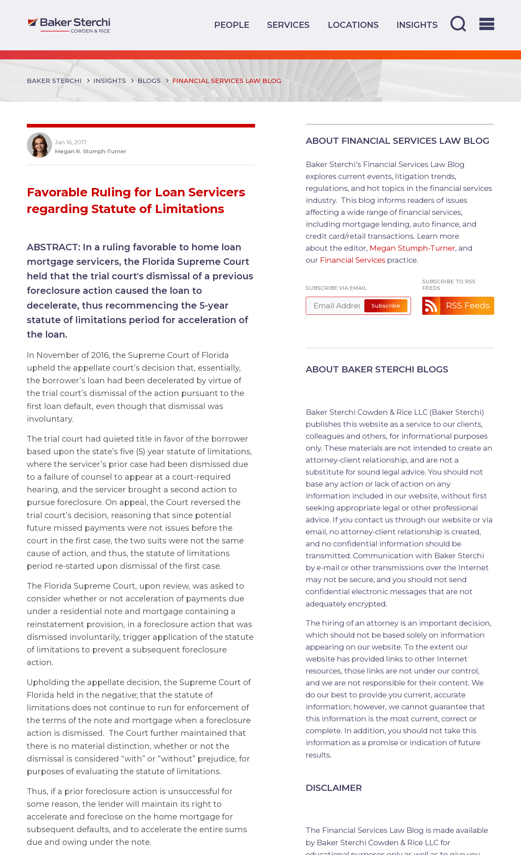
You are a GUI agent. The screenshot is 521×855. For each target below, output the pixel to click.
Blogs (149, 80)
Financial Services (352, 259)
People (231, 25)
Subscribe (386, 305)
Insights (417, 25)
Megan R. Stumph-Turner (90, 151)
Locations (353, 25)
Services (288, 25)
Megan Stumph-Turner (412, 248)
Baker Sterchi (54, 80)
